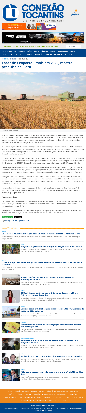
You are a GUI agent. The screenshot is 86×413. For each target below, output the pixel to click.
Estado (5, 51)
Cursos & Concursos (53, 54)
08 (10, 59)
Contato (32, 46)
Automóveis (74, 391)
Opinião (52, 51)
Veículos (44, 51)
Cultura (22, 54)
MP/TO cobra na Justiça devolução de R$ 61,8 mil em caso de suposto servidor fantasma (41, 234)
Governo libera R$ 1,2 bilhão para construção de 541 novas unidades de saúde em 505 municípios (52, 310)
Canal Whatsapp (52, 46)
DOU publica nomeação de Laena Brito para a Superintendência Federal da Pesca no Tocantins (49, 294)
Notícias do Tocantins (27, 397)
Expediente (17, 46)
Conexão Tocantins (11, 409)
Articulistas (27, 394)
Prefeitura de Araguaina (61, 397)
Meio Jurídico (62, 51)
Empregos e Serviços (27, 338)
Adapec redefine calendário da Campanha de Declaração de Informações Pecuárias (47, 278)
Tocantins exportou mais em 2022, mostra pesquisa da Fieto (37, 64)
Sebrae (56, 400)
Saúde (29, 51)
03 (12, 59)
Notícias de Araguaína (10, 397)
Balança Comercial (11, 221)
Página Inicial (7, 46)
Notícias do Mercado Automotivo (57, 391)
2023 (15, 59)
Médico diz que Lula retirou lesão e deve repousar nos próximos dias (51, 356)
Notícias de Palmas (15, 394)
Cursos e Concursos (27, 400)
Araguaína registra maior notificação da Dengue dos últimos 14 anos (52, 246)
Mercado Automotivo (22, 391)
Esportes (5, 54)
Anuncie (25, 46)
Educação (39, 54)
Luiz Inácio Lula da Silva (44, 400)
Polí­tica (12, 51)
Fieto (27, 221)
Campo (36, 51)
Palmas (72, 51)
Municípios (41, 46)
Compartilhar (7, 217)
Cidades (30, 54)
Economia (21, 51)
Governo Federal (77, 397)
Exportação (21, 221)
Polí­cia (14, 54)
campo (41, 391)
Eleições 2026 (61, 394)
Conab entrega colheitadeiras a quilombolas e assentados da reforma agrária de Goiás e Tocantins (42, 263)
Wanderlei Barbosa (43, 397)
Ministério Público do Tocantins (44, 394)
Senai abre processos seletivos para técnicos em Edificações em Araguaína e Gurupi (49, 341)
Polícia (64, 400)
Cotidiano (68, 54)
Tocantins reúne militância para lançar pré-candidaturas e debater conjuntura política (51, 325)
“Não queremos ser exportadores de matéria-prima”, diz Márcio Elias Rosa (52, 373)
